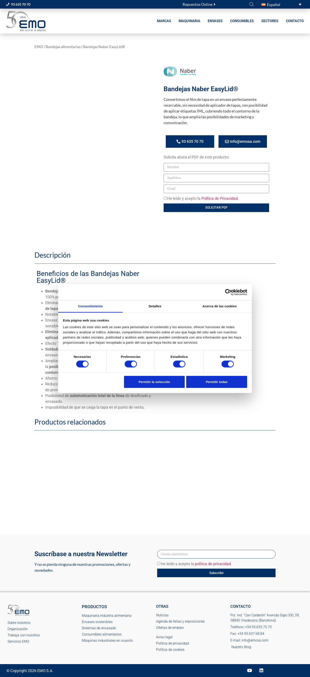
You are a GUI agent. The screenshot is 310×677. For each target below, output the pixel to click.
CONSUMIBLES (242, 21)
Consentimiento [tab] (90, 306)
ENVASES (215, 21)
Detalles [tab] (155, 306)
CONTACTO (295, 21)
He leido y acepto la (203, 198)
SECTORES (269, 21)
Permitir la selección (154, 381)
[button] (281, 4)
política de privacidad (213, 564)
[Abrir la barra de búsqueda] (252, 4)
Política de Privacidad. (220, 198)
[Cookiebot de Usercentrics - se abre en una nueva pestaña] (228, 292)
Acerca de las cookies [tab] (220, 306)
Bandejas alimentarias (63, 47)
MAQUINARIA (189, 21)
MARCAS (164, 21)
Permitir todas (217, 381)
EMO (38, 47)
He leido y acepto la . (196, 564)
